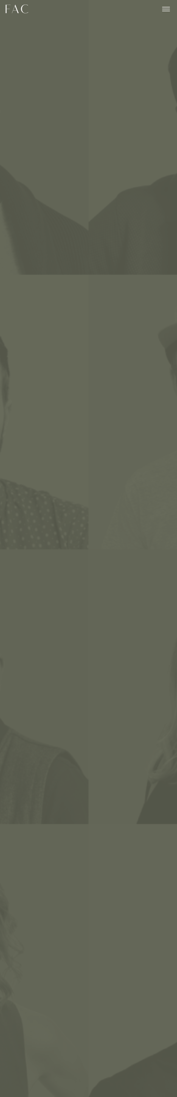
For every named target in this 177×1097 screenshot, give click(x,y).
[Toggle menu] (166, 9)
